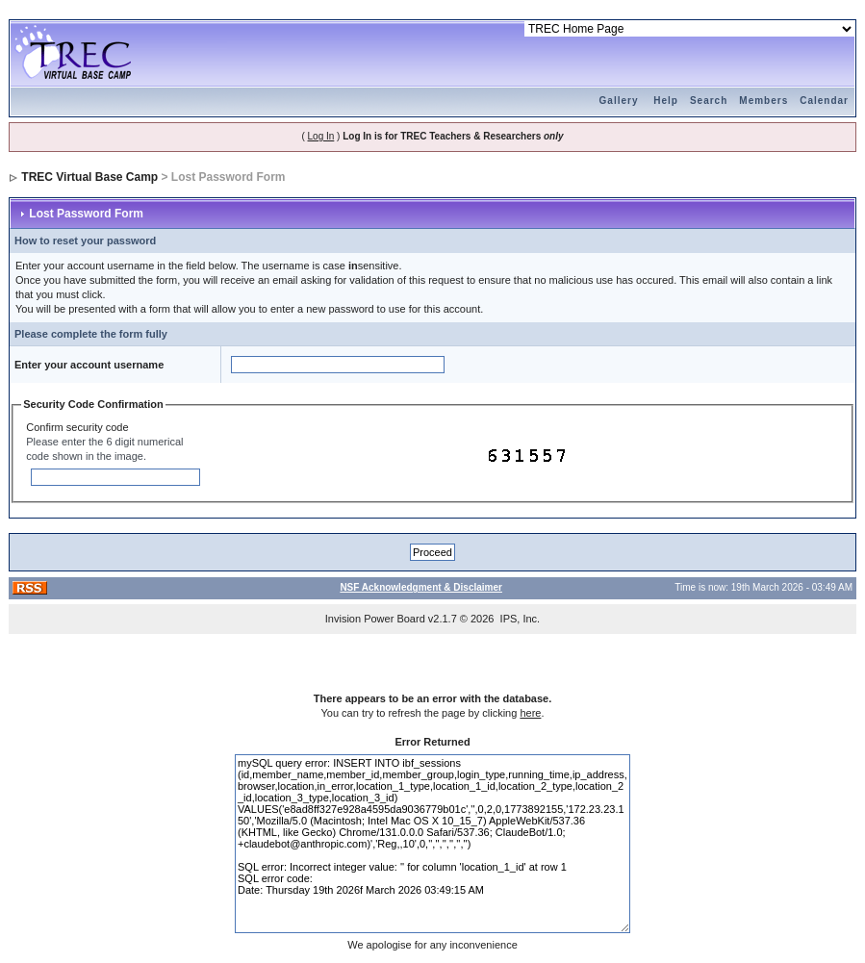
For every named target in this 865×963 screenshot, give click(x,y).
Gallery (619, 100)
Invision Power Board (375, 618)
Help (665, 100)
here (530, 713)
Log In (321, 136)
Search (708, 100)
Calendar (824, 100)
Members (763, 100)
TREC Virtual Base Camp (89, 177)
